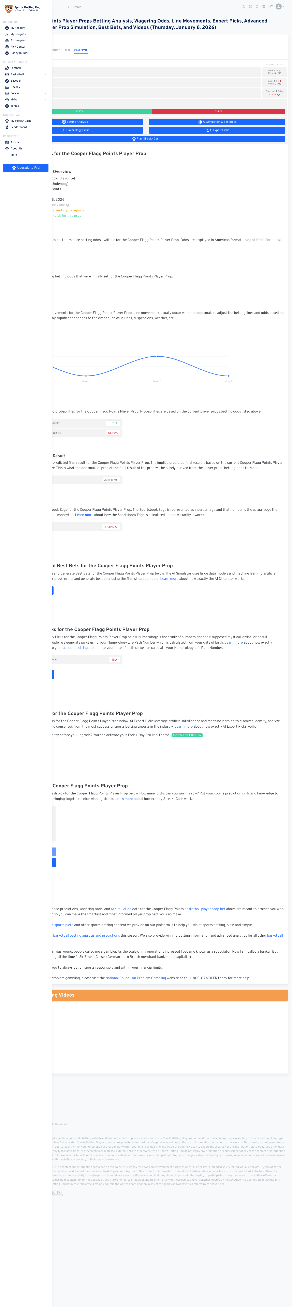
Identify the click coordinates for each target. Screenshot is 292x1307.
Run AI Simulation (82, 623)
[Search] (96, 7)
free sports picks (112, 979)
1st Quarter (87, 56)
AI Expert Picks (80, 790)
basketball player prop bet (256, 958)
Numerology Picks (82, 712)
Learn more (184, 537)
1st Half (72, 56)
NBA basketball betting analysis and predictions (135, 995)
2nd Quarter (105, 56)
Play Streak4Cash (84, 900)
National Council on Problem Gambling (188, 1043)
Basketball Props (84, 47)
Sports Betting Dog (73, 1033)
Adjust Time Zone (105, 212)
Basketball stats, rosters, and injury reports (100, 217)
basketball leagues (106, 1001)
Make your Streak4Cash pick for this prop (98, 222)
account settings (214, 681)
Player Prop (133, 56)
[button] (278, 6)
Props (118, 56)
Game (61, 56)
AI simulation (173, 958)
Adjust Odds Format (91, 252)
